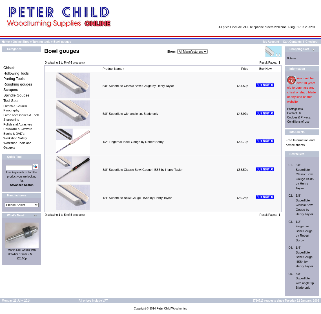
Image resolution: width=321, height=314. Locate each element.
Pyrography (11, 110)
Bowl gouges (62, 41)
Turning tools (41, 41)
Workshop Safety (15, 138)
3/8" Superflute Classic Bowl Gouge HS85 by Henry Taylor (143, 169)
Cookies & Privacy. (299, 117)
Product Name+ (113, 68)
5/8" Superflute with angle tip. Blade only (130, 113)
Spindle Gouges (16, 95)
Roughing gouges (17, 84)
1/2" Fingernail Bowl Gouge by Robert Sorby (133, 141)
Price (244, 68)
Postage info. (295, 109)
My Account (271, 41)
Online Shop (21, 41)
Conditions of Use (298, 121)
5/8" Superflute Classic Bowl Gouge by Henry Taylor (138, 86)
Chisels (9, 68)
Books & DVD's (14, 133)
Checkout (311, 41)
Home (6, 41)
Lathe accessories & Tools (21, 115)
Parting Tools (14, 79)
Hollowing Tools (16, 73)
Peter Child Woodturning (171, 308)
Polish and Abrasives (17, 124)
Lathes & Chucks (15, 105)
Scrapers (10, 90)
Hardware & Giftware (17, 129)
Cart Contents (292, 41)
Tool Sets (10, 100)
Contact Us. (294, 113)
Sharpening (11, 119)
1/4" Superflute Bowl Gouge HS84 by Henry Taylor (137, 197)
